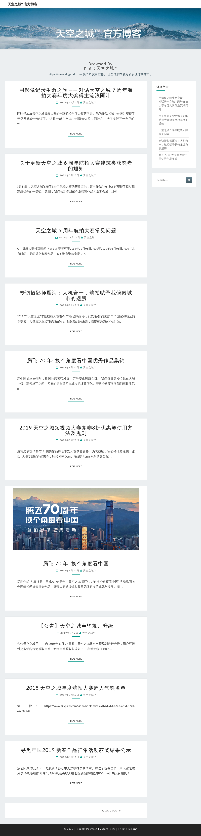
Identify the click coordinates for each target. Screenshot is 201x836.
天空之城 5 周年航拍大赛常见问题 (76, 230)
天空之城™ (89, 102)
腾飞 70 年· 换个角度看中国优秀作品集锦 (76, 360)
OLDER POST (111, 811)
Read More (77, 133)
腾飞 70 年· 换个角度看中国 (76, 563)
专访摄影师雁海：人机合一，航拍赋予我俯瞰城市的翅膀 (76, 295)
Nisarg (132, 828)
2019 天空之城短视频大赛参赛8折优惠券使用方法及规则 (76, 430)
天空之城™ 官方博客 (22, 4)
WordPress (109, 828)
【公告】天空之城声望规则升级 (75, 626)
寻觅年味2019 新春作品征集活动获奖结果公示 (76, 750)
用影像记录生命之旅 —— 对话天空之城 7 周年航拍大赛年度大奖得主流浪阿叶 (76, 92)
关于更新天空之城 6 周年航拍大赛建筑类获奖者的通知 (76, 165)
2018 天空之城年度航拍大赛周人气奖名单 (76, 688)
